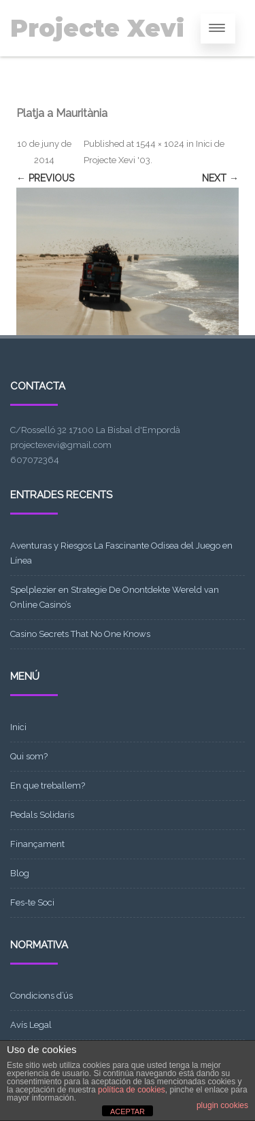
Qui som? (29, 756)
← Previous (45, 178)
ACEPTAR (127, 1111)
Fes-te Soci (32, 902)
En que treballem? (47, 785)
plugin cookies (222, 1105)
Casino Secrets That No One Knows (80, 634)
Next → (220, 178)
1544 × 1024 (160, 144)
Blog (19, 873)
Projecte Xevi (97, 28)
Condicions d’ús (41, 995)
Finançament (37, 844)
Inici (18, 727)
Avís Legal (31, 1025)
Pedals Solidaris (42, 815)
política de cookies (131, 1089)
